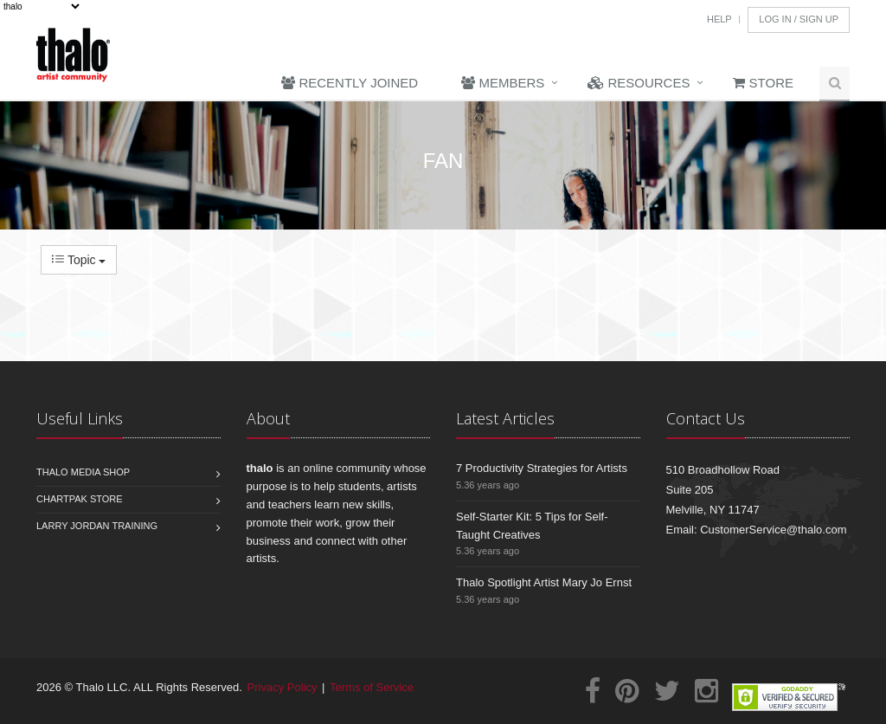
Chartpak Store (79, 499)
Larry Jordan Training (96, 525)
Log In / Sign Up (798, 19)
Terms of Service (372, 687)
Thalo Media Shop (83, 472)
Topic (79, 260)
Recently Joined (349, 82)
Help (719, 19)
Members (502, 82)
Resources (638, 82)
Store (763, 82)
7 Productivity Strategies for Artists (541, 468)
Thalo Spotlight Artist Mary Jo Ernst (544, 582)
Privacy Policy (282, 687)
